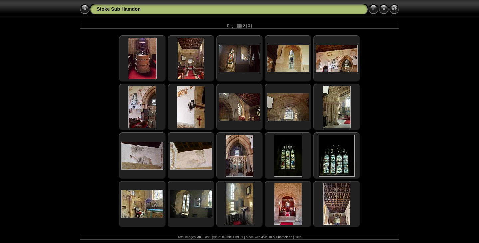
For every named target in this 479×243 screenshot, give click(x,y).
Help (298, 237)
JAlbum (266, 237)
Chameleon (284, 237)
